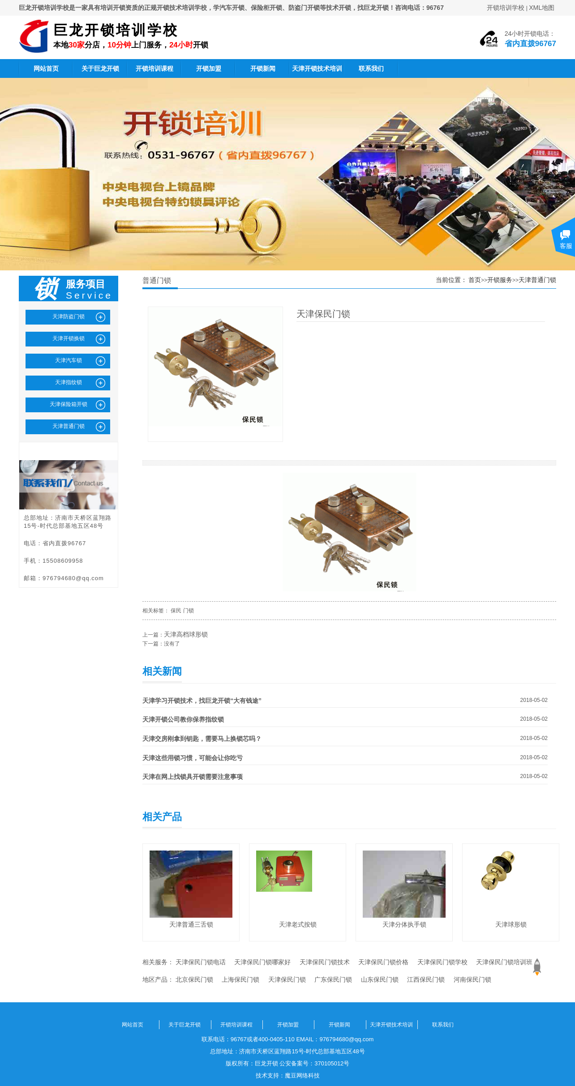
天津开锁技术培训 (317, 68)
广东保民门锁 (333, 979)
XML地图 (541, 7)
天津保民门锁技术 (325, 962)
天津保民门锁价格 (383, 962)
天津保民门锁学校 (442, 962)
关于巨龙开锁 (100, 68)
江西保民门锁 (426, 979)
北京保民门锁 (194, 979)
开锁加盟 (208, 68)
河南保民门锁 (472, 979)
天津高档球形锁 (186, 634)
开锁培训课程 (154, 68)
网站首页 (46, 68)
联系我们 (371, 68)
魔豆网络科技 (302, 1075)
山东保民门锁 (380, 979)
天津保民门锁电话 (201, 962)
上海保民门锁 (240, 979)
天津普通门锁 (537, 279)
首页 (474, 279)
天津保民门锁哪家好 (262, 962)
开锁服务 (499, 279)
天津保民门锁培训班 (504, 962)
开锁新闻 (262, 68)
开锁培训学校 (505, 7)
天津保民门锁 (287, 979)
